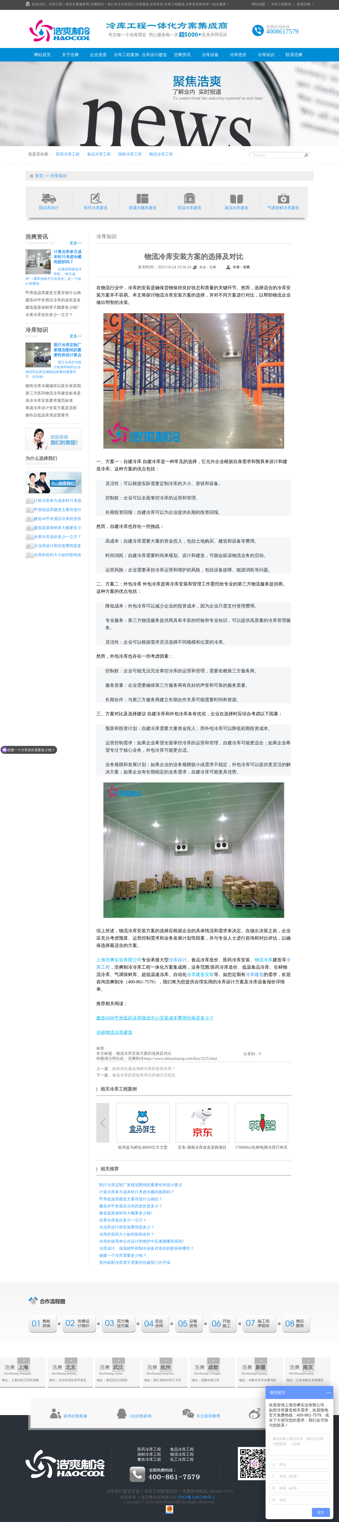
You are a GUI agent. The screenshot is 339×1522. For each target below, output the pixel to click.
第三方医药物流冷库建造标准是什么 (53, 393)
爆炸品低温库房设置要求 (47, 415)
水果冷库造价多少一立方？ (49, 315)
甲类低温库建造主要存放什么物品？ (53, 293)
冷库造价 (238, 54)
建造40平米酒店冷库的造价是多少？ (53, 300)
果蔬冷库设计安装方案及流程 (51, 408)
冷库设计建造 (154, 54)
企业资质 (98, 54)
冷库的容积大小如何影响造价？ (53, 555)
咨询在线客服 (75, 1416)
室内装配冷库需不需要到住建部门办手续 (134, 1262)
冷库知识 (266, 54)
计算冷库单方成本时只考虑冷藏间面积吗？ (67, 257)
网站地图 (258, 4)
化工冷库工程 (182, 1459)
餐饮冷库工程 (149, 1459)
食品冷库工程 (99, 154)
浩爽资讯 (182, 54)
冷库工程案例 (281, 4)
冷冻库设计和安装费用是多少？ (53, 546)
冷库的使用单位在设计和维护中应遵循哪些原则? (141, 1241)
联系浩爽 (303, 4)
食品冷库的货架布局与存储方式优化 (143, 1075)
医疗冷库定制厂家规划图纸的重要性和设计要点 (67, 350)
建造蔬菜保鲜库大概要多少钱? (52, 307)
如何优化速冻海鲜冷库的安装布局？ (143, 1069)
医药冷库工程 (68, 154)
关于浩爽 (70, 54)
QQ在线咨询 (140, 1416)
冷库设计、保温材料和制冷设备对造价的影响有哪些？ (146, 1248)
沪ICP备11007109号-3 (196, 1497)
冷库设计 (178, 959)
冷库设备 (210, 54)
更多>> (75, 243)
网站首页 (42, 54)
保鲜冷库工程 (130, 154)
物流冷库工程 (161, 154)
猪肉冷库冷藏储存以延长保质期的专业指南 (53, 386)
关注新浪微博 (208, 1416)
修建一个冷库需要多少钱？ (123, 1255)
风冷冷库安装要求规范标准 (49, 400)
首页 (39, 176)
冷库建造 (254, 974)
